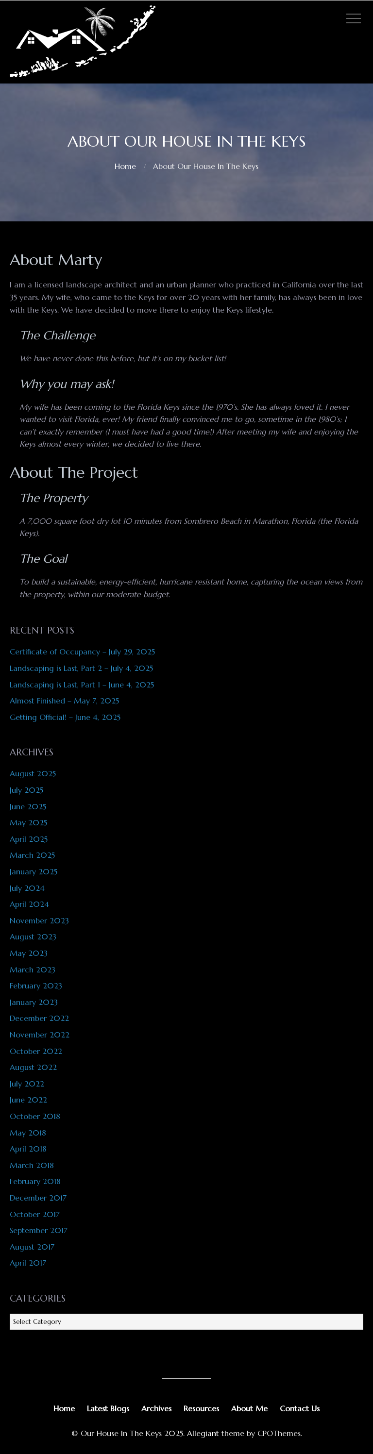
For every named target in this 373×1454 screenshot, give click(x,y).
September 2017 (39, 1230)
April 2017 (28, 1263)
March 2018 (32, 1165)
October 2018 (35, 1116)
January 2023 (34, 1002)
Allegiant (203, 1433)
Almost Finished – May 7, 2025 (64, 700)
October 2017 (35, 1214)
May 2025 (28, 822)
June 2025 (28, 806)
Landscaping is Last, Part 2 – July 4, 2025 (81, 668)
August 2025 (33, 773)
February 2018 (35, 1181)
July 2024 (27, 888)
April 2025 (29, 839)
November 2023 (39, 920)
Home (125, 166)
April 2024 (29, 904)
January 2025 (33, 871)
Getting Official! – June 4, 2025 (65, 717)
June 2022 (28, 1099)
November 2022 (39, 1034)
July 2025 (26, 790)
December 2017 (38, 1198)
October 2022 (36, 1051)
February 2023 (36, 985)
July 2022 (27, 1083)
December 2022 (39, 1018)
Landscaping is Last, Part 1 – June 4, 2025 (82, 684)
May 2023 (29, 953)
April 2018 (28, 1148)
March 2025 (32, 855)
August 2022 (33, 1067)
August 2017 (32, 1247)
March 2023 (32, 969)
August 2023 (33, 936)
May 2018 (28, 1132)
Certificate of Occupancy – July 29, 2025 (82, 651)
